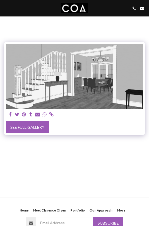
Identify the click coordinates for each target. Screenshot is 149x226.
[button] (6, 8)
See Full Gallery (27, 127)
